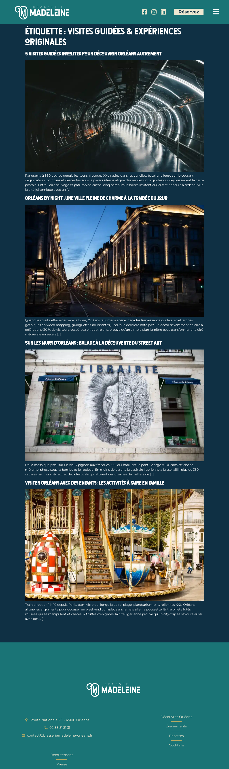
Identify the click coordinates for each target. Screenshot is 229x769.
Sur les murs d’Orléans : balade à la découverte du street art (93, 343)
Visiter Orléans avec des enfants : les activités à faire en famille (94, 483)
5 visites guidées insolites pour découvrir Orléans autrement (93, 54)
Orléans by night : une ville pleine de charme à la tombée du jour (96, 198)
